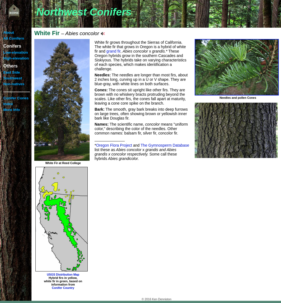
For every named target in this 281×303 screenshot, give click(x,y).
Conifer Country (63, 287)
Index (8, 104)
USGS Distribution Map (63, 274)
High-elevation (16, 58)
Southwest (12, 78)
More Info (11, 110)
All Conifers (13, 38)
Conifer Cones (15, 98)
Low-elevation (15, 52)
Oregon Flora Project (114, 145)
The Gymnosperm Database (164, 145)
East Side (11, 72)
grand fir (113, 51)
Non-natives (13, 84)
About (8, 32)
